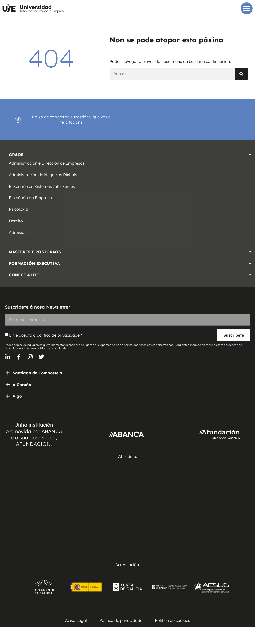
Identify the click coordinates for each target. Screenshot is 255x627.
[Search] (241, 74)
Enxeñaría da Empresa (30, 197)
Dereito (16, 220)
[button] (127, 153)
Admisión (18, 232)
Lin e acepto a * (45, 335)
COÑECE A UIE (24, 274)
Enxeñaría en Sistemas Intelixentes (42, 186)
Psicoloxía (18, 209)
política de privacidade (58, 335)
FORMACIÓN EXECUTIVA (34, 263)
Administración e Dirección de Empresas (47, 163)
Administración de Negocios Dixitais (43, 174)
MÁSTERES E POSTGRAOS (35, 251)
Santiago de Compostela (37, 372)
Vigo (17, 396)
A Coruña (22, 384)
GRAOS (16, 154)
